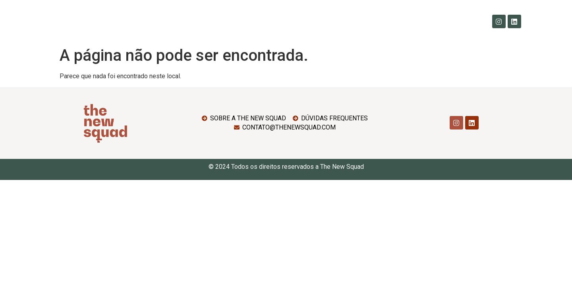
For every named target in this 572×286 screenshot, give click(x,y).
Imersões (240, 21)
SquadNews (358, 21)
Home (158, 21)
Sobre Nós (195, 21)
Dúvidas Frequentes (299, 21)
